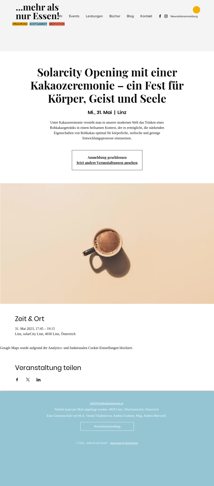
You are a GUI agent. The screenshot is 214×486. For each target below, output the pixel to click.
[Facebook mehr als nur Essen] (160, 16)
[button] (196, 10)
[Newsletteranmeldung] (107, 426)
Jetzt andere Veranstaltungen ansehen (107, 162)
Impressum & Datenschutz (124, 442)
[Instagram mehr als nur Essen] (166, 16)
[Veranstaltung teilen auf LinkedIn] (38, 379)
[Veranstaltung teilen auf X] (28, 379)
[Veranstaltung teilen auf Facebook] (17, 379)
